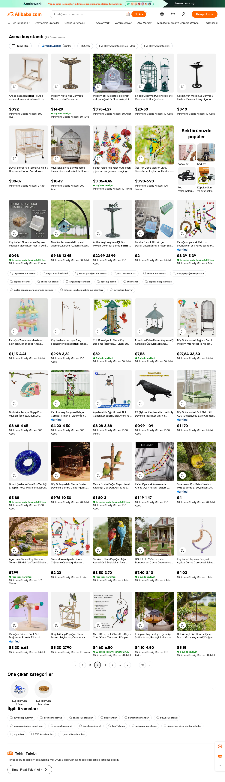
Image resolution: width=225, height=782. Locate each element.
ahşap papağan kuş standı (188, 273)
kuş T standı (116, 725)
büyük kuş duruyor (121, 289)
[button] (14, 87)
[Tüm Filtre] (20, 46)
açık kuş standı (106, 281)
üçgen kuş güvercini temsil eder (182, 725)
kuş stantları (108, 717)
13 (142, 665)
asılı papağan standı (144, 725)
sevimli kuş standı (154, 273)
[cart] (173, 14)
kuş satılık (17, 734)
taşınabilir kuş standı (22, 273)
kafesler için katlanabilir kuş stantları (81, 289)
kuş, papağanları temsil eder (27, 725)
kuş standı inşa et (90, 725)
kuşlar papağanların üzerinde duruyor (31, 289)
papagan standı (20, 281)
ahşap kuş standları (78, 281)
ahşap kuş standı (47, 281)
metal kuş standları (73, 734)
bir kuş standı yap (51, 717)
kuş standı (130, 281)
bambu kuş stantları (136, 717)
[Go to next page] (150, 665)
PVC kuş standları (42, 734)
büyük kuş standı (167, 717)
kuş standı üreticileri (55, 273)
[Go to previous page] (75, 665)
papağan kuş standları (158, 281)
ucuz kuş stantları (125, 273)
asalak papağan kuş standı (90, 273)
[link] (220, 746)
